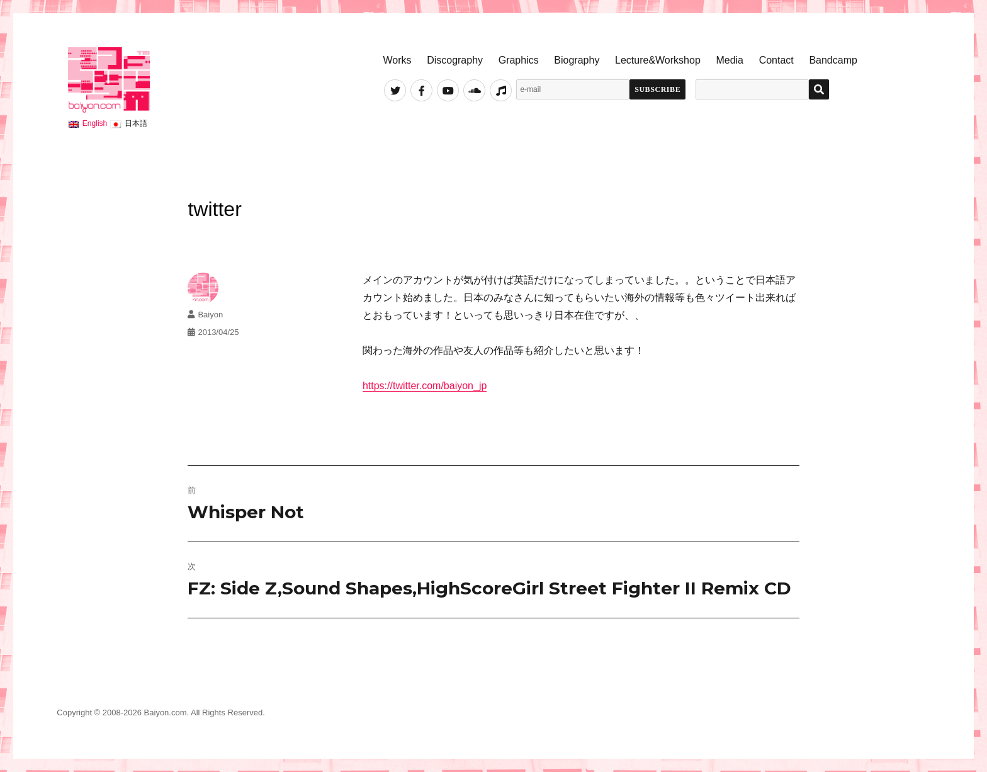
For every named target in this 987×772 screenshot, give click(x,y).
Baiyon (210, 314)
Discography (455, 60)
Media (729, 60)
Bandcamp (833, 60)
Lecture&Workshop (658, 60)
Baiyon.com (165, 712)
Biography (576, 60)
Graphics (519, 60)
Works (397, 60)
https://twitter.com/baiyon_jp (425, 385)
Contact (776, 60)
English (94, 123)
